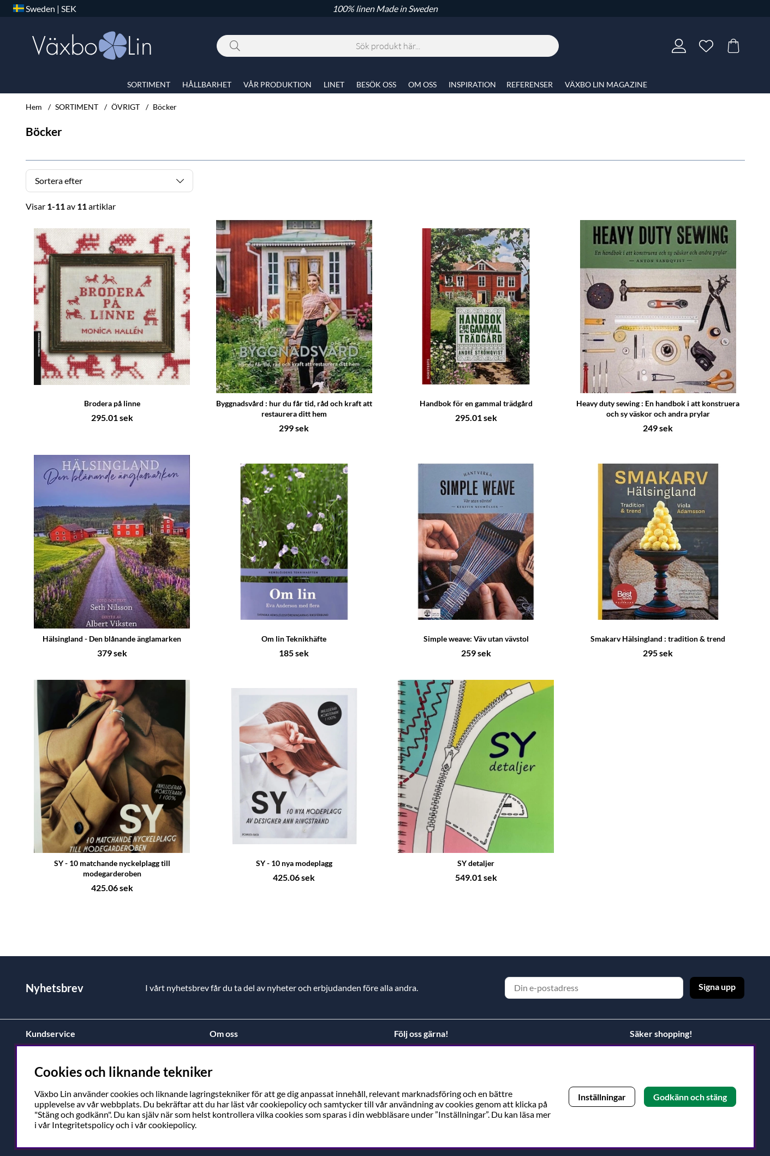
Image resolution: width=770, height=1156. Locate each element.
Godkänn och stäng (690, 1097)
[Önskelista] (706, 45)
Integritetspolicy (83, 1124)
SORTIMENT (76, 106)
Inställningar (602, 1097)
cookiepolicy (171, 1124)
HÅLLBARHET (206, 84)
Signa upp (717, 986)
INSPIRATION (472, 84)
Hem (34, 106)
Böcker (165, 106)
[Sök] (388, 46)
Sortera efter (58, 180)
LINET (334, 84)
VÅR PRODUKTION (277, 84)
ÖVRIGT (125, 106)
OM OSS (422, 84)
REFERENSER (529, 84)
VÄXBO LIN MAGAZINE (606, 84)
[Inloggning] (678, 45)
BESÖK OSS (376, 84)
